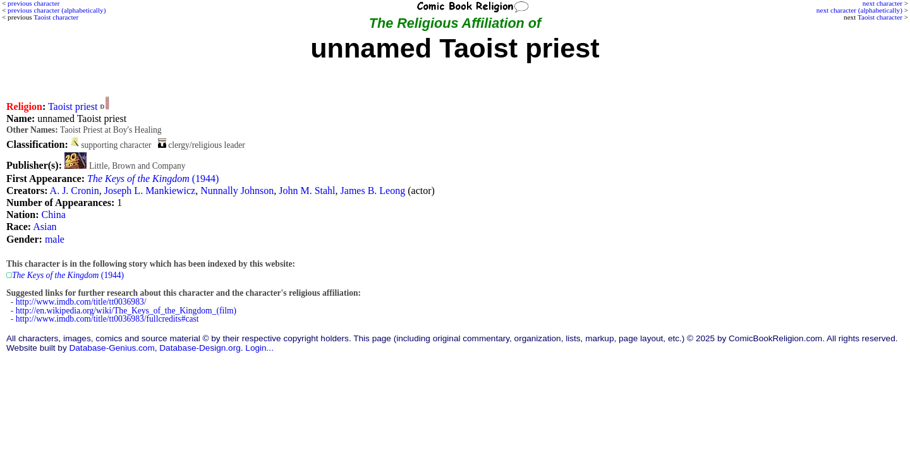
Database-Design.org (199, 348)
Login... (259, 348)
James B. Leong (373, 190)
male (54, 239)
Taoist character (880, 17)
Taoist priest (72, 106)
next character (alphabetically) (859, 10)
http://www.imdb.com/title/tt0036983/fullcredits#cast (107, 319)
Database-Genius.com (111, 348)
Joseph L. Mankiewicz (149, 190)
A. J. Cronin (74, 190)
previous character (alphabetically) (57, 10)
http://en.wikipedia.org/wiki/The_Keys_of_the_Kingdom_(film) (126, 310)
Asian (44, 226)
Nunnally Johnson (237, 190)
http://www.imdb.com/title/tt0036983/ (81, 301)
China (54, 214)
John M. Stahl (307, 190)
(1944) (153, 178)
